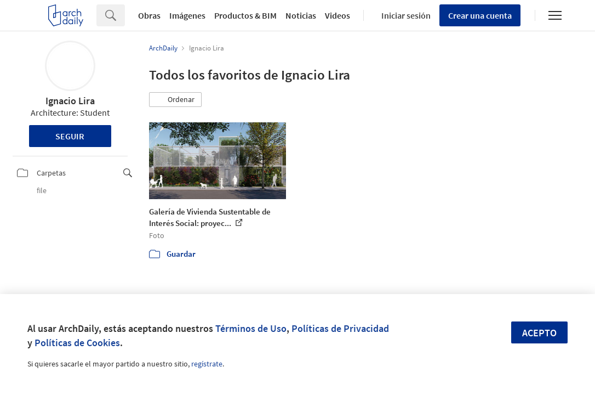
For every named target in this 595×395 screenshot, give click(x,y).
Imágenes (187, 15)
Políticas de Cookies (77, 342)
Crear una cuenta (480, 15)
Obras (149, 15)
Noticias (300, 15)
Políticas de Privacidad (340, 328)
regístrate (206, 364)
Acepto (539, 332)
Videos (337, 15)
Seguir (69, 136)
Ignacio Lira (70, 100)
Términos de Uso (251, 328)
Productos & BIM (245, 15)
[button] (175, 100)
